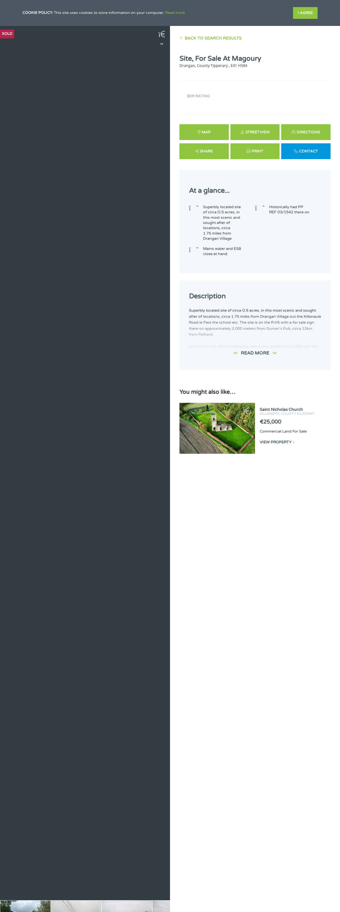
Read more (175, 12)
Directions (308, 132)
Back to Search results (213, 38)
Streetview (257, 132)
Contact (308, 151)
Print (257, 151)
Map (206, 132)
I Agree (305, 13)
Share (206, 151)
